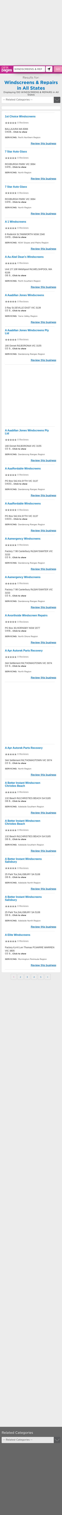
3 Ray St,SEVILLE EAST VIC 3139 (23, 307)
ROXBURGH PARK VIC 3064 (20, 164)
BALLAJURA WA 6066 (16, 129)
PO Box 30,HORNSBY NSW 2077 (22, 628)
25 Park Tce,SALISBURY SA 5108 (22, 874)
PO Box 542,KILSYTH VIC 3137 (21, 481)
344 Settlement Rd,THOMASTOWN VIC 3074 (28, 663)
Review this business (43, 143)
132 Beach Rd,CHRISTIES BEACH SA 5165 (28, 798)
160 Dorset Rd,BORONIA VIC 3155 (23, 345)
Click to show (20, 132)
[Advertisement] (31, 33)
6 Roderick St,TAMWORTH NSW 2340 (25, 234)
